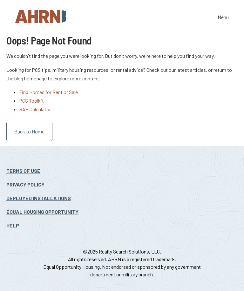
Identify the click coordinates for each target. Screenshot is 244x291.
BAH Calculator (35, 109)
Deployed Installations (38, 198)
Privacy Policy (25, 184)
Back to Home (29, 131)
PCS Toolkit (31, 101)
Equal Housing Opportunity (42, 212)
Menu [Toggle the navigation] (223, 17)
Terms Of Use (23, 171)
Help (12, 225)
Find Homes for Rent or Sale (48, 92)
